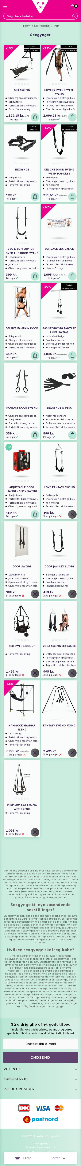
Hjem (27, 26)
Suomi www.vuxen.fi (40, 1151)
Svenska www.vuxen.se (40, 1147)
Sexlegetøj (42, 26)
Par (56, 26)
